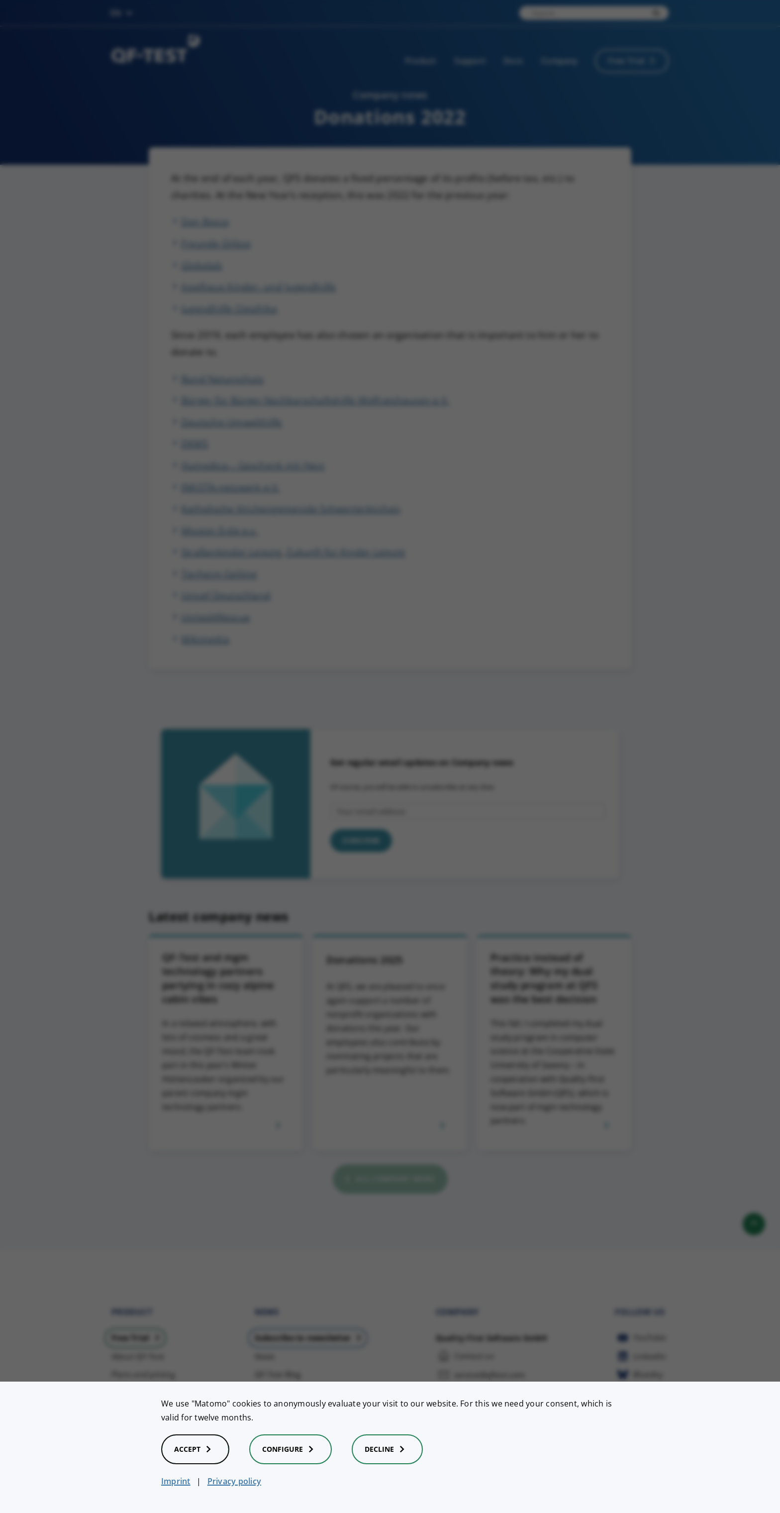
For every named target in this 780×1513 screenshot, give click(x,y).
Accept (195, 1449)
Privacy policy (234, 1481)
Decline (387, 1449)
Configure (290, 1449)
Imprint (176, 1481)
